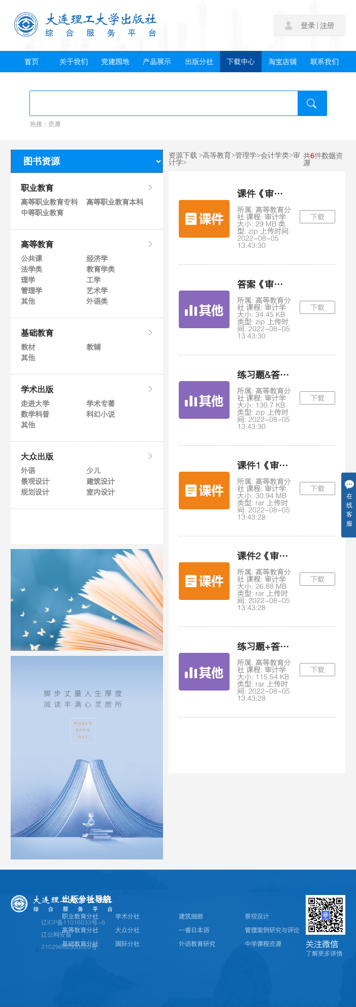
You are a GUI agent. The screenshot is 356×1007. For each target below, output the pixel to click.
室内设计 (100, 492)
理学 (28, 279)
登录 (308, 25)
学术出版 (87, 389)
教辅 (93, 347)
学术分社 (127, 916)
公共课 (31, 258)
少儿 (93, 470)
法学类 (31, 269)
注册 (327, 25)
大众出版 (87, 456)
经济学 (97, 258)
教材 (28, 347)
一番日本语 (194, 930)
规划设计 (35, 492)
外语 (28, 470)
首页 (31, 61)
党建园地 (115, 61)
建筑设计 (100, 481)
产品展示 (157, 61)
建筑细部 (191, 916)
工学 (93, 279)
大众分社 (127, 930)
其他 (28, 301)
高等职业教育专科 (49, 202)
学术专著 (100, 403)
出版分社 (199, 61)
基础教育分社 (80, 944)
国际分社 (127, 944)
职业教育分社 (80, 916)
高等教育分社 (80, 930)
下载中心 (240, 61)
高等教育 (87, 244)
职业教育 (87, 188)
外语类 (97, 301)
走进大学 (35, 403)
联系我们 (324, 61)
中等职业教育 (42, 212)
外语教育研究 (197, 944)
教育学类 (100, 269)
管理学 (31, 290)
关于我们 (73, 61)
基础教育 (87, 333)
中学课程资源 (263, 944)
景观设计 (35, 481)
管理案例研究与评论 (272, 930)
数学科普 (35, 414)
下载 (317, 216)
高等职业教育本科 (114, 202)
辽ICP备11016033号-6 (73, 922)
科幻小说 (100, 414)
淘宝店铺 (282, 61)
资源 (54, 124)
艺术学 (97, 290)
